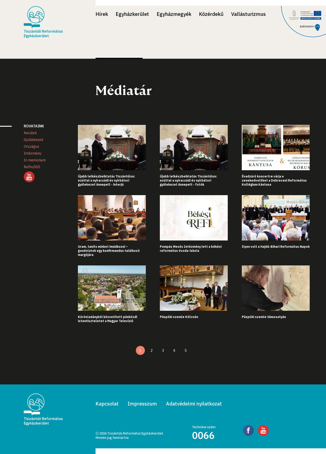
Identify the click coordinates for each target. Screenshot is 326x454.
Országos (31, 146)
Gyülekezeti (33, 139)
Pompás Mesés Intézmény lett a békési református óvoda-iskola (191, 249)
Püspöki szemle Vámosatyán (264, 317)
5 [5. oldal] (186, 350)
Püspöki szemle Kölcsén (179, 317)
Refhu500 (32, 167)
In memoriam (35, 160)
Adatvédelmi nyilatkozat (194, 403)
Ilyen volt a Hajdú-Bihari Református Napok (276, 247)
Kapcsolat (107, 403)
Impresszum (142, 403)
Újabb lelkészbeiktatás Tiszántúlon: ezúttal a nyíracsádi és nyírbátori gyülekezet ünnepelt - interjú (106, 180)
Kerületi (30, 133)
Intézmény (32, 153)
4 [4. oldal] (174, 350)
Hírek (102, 14)
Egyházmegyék (174, 14)
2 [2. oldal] (152, 350)
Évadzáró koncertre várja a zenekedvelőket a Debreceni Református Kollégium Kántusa (274, 180)
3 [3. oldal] (163, 350)
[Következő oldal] (197, 350)
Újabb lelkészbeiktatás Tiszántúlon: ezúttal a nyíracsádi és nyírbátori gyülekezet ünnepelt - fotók (188, 180)
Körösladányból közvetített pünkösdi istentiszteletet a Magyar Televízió (107, 319)
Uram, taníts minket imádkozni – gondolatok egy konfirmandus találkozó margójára (109, 251)
